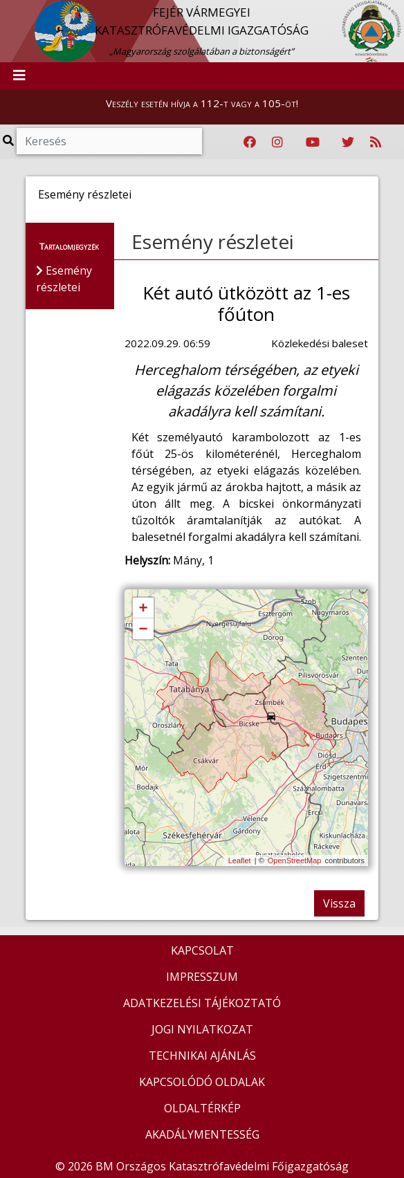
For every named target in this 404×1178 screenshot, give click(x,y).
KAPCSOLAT (202, 950)
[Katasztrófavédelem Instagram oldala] (277, 142)
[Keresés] (109, 141)
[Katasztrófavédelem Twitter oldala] (348, 142)
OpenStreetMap (295, 860)
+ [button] (142, 608)
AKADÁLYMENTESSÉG (202, 1134)
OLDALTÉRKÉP (202, 1108)
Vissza (339, 903)
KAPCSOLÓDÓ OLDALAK (202, 1081)
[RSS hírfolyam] (376, 142)
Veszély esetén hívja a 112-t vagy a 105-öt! (202, 103)
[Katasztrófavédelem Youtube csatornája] (312, 142)
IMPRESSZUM (202, 976)
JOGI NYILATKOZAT (202, 1029)
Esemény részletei (212, 241)
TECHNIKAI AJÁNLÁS (202, 1055)
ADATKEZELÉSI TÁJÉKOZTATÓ (202, 1003)
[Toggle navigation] (19, 76)
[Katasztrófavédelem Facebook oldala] (249, 142)
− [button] (142, 629)
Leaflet (239, 860)
